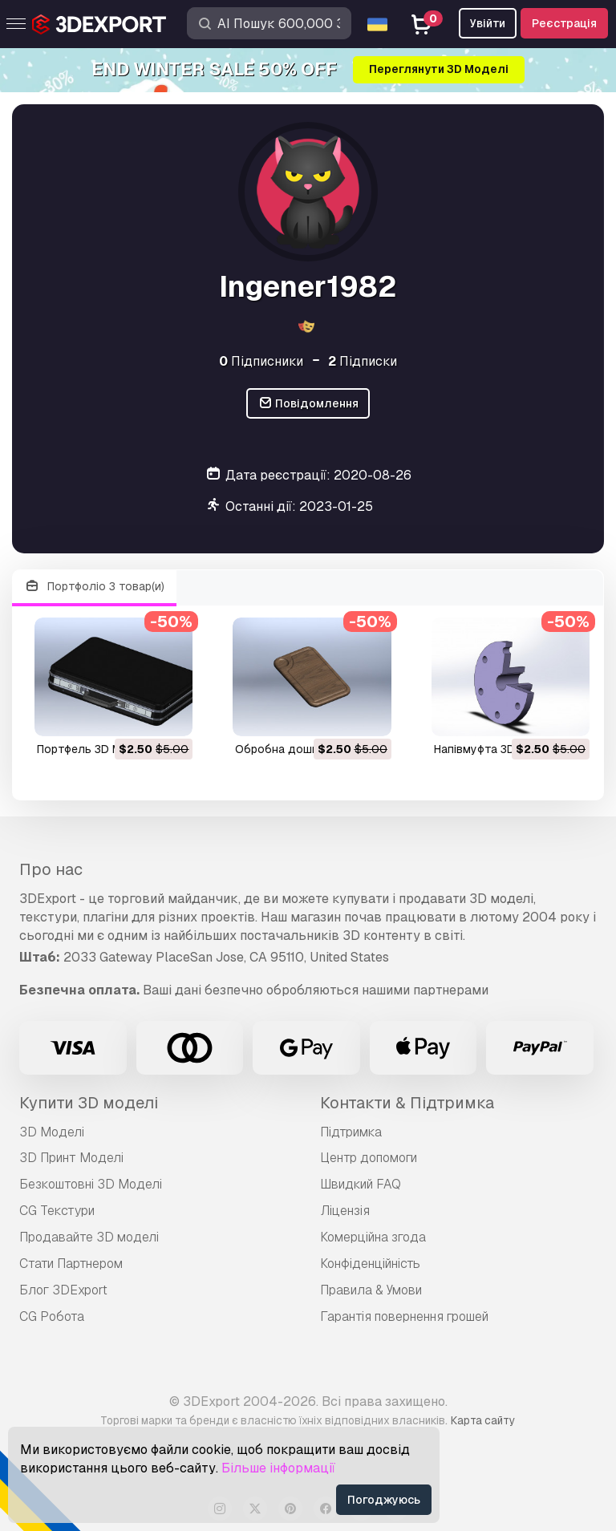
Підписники (261, 361)
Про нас (51, 869)
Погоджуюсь (383, 1500)
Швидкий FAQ (360, 1184)
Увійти (487, 23)
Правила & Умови (371, 1290)
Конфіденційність (370, 1263)
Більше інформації (278, 1468)
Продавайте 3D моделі (89, 1237)
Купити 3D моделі (88, 1102)
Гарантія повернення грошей (404, 1316)
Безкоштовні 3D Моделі (90, 1184)
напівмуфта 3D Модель (498, 749)
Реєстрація (564, 23)
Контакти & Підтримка (407, 1102)
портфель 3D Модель (96, 749)
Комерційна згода (373, 1237)
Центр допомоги (368, 1157)
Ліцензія (345, 1210)
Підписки (362, 361)
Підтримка (351, 1132)
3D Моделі (51, 1132)
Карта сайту (483, 1420)
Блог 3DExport (63, 1290)
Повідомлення (308, 403)
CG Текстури (57, 1210)
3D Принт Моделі (71, 1157)
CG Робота (51, 1316)
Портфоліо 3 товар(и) (94, 586)
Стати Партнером (71, 1263)
